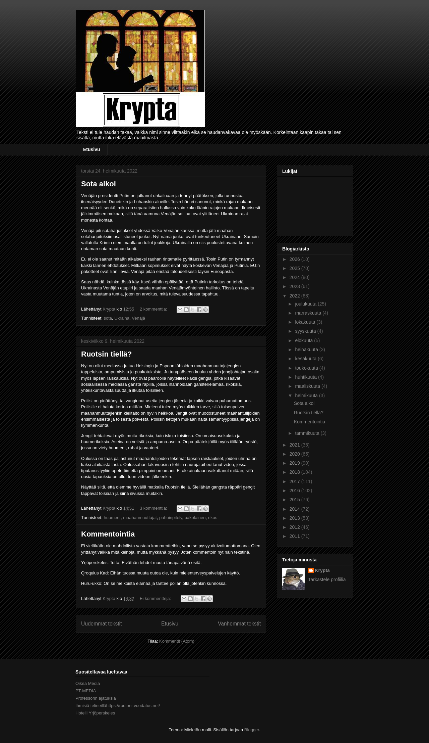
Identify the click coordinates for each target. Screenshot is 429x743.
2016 (295, 490)
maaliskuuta (308, 386)
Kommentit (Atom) (176, 641)
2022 (295, 295)
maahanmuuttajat (140, 517)
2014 (295, 509)
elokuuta (304, 340)
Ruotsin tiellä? (106, 354)
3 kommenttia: (154, 508)
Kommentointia (108, 534)
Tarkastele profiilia (327, 579)
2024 (295, 277)
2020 (295, 454)
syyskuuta (306, 331)
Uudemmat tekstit (101, 623)
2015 (295, 499)
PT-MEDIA (85, 690)
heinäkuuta (307, 349)
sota (108, 318)
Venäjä (138, 318)
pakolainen (195, 517)
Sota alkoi (98, 184)
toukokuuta (307, 368)
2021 (295, 445)
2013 (295, 518)
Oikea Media (87, 683)
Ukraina (121, 318)
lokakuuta (305, 322)
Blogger (251, 729)
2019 (295, 463)
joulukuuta (306, 304)
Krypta (322, 570)
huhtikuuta (306, 377)
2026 (295, 259)
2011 (295, 536)
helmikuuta (307, 395)
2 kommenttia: (154, 309)
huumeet (112, 517)
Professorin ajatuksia (95, 698)
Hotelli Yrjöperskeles (95, 712)
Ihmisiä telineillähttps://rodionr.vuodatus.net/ (117, 705)
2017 (295, 481)
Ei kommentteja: (156, 598)
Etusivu (91, 149)
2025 (295, 268)
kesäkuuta (306, 358)
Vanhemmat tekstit (239, 623)
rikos (212, 517)
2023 (295, 286)
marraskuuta (308, 313)
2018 (295, 472)
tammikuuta (307, 433)
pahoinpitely (170, 517)
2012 (295, 527)
